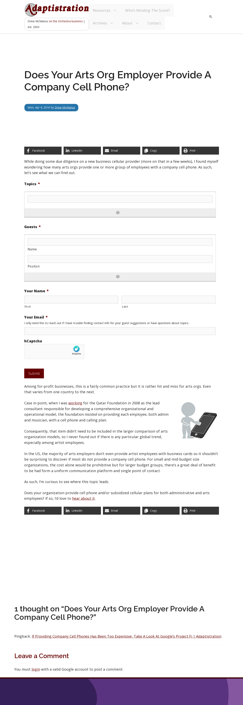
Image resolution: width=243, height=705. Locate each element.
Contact (154, 23)
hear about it (83, 498)
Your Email (36, 317)
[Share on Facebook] (43, 151)
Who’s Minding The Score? (147, 10)
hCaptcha (33, 341)
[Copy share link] (161, 151)
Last (125, 306)
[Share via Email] (121, 151)
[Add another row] (117, 212)
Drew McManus (65, 107)
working (75, 403)
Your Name (36, 291)
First (27, 306)
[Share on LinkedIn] (82, 151)
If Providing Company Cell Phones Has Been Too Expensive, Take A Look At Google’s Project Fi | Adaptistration (126, 636)
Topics (32, 184)
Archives (103, 23)
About (130, 23)
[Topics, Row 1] (120, 199)
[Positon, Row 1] (120, 259)
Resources (105, 10)
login (36, 669)
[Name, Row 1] (120, 242)
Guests (32, 227)
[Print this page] (200, 151)
